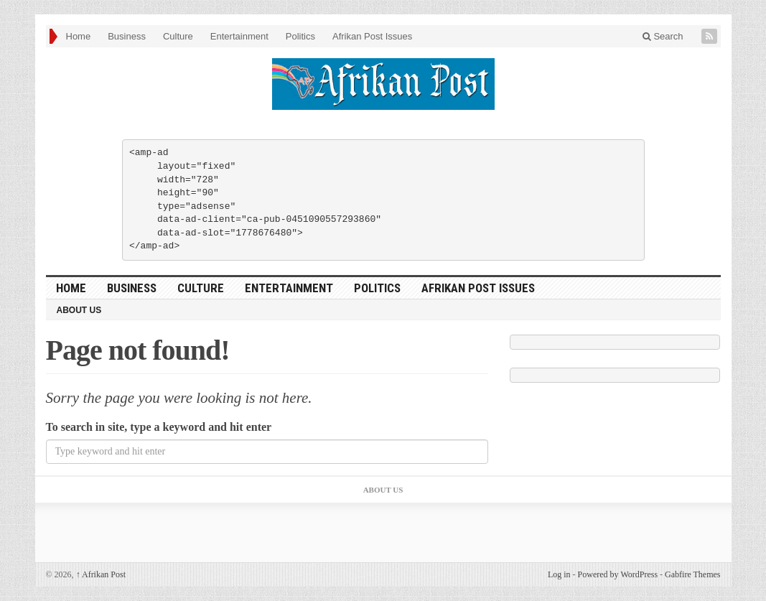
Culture (178, 36)
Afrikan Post (101, 574)
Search (663, 36)
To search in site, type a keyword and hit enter (159, 427)
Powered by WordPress (618, 574)
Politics (300, 36)
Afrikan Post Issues (372, 36)
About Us (79, 310)
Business (127, 36)
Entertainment (239, 36)
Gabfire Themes (692, 574)
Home (78, 36)
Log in (559, 574)
